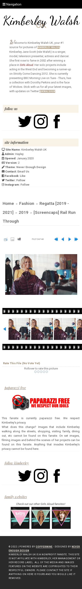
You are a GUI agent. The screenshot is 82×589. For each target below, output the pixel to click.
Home (8, 203)
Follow (20, 180)
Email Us (23, 171)
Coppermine (44, 546)
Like (23, 176)
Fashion (26, 203)
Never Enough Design (31, 167)
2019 (23, 212)
